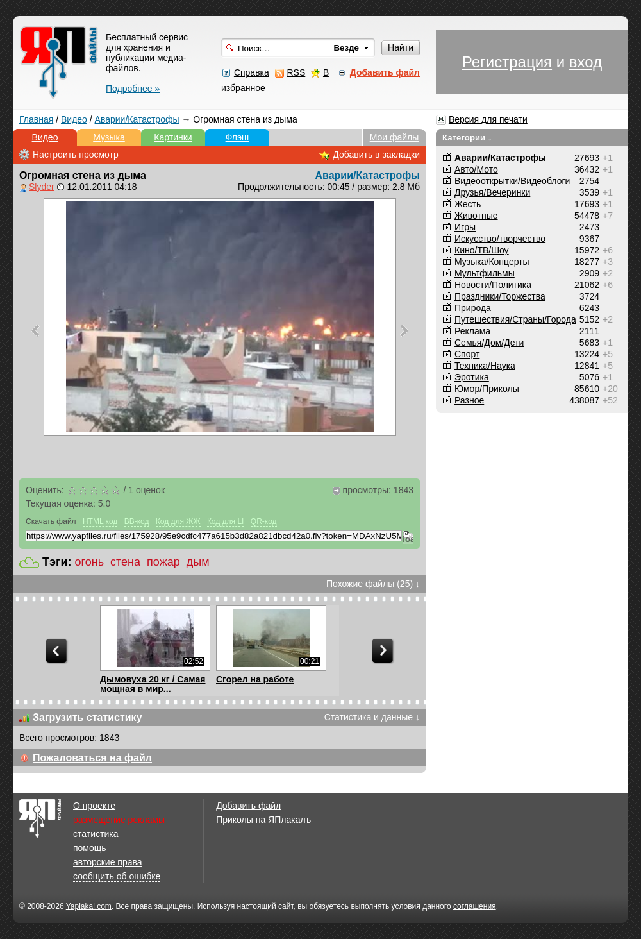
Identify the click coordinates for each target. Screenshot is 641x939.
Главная (36, 119)
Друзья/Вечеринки (492, 192)
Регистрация (507, 62)
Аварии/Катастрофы (137, 119)
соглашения (474, 906)
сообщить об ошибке (116, 876)
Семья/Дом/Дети (489, 342)
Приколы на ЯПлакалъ (263, 820)
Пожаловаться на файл (92, 757)
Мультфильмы (484, 273)
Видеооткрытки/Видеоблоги (512, 181)
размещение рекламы (119, 820)
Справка (251, 72)
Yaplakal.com (89, 906)
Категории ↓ (467, 137)
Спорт (466, 354)
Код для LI (225, 521)
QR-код (264, 521)
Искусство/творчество (499, 238)
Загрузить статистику (87, 717)
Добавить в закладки (376, 154)
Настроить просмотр (76, 154)
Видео (74, 119)
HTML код (100, 521)
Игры (465, 227)
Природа (472, 308)
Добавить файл (248, 805)
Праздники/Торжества (499, 296)
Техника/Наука (484, 365)
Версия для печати (488, 119)
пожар (163, 562)
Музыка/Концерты (491, 262)
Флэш (237, 137)
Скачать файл (51, 521)
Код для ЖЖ (178, 521)
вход (585, 62)
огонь (89, 562)
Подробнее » (133, 88)
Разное (469, 400)
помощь (89, 848)
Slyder (41, 187)
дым (198, 562)
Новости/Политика (492, 285)
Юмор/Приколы (486, 389)
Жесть (467, 204)
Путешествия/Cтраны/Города (515, 319)
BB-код (136, 521)
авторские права (107, 862)
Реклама (472, 331)
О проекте (94, 805)
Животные (476, 215)
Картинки (173, 137)
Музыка (109, 137)
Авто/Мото (476, 169)
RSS (296, 72)
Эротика (471, 377)
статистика (95, 834)
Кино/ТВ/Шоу (481, 250)
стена (125, 562)
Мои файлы (394, 137)
